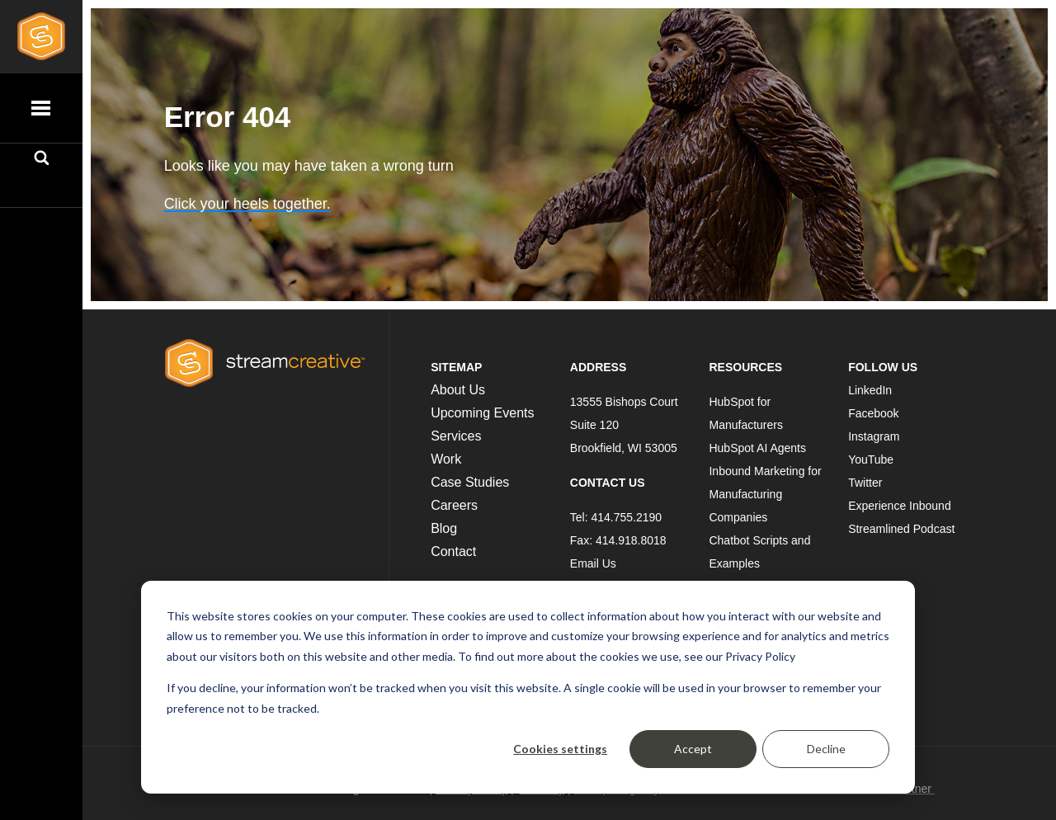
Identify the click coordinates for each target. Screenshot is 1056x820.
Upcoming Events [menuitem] (482, 413)
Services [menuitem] (456, 436)
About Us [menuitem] (458, 390)
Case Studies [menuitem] (470, 482)
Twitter (865, 482)
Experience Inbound (899, 505)
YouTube (870, 459)
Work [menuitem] (446, 459)
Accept (693, 749)
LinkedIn (870, 390)
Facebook (873, 413)
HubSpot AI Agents (757, 448)
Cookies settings (560, 749)
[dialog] (528, 687)
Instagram (873, 436)
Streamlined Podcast (901, 528)
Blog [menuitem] (444, 528)
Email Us (593, 563)
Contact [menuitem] (453, 551)
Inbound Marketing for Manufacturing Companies (765, 494)
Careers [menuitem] (454, 505)
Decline (826, 749)
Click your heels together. (247, 204)
